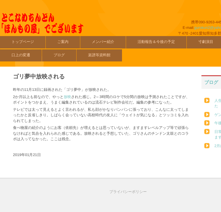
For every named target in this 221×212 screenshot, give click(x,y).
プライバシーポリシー (128, 192)
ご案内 (62, 42)
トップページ (23, 42)
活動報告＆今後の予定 (156, 42)
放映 (67, 97)
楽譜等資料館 (99, 55)
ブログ (59, 55)
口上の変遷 (21, 55)
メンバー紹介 (103, 42)
